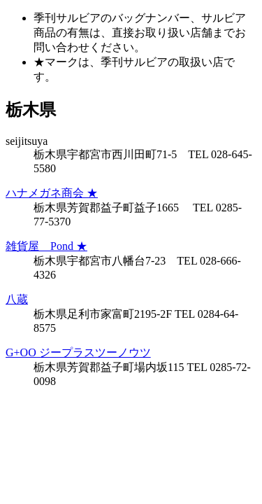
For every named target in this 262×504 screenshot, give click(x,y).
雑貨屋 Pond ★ (46, 246)
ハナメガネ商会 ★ (52, 193)
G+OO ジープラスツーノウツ (78, 352)
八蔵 (17, 299)
